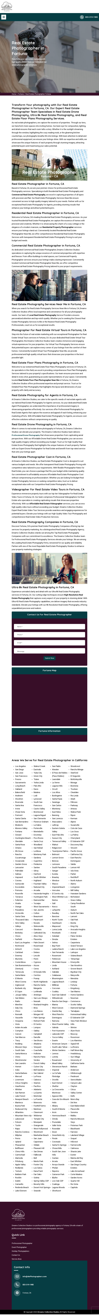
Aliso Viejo (38, 936)
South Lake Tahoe (59, 1047)
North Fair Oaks (77, 914)
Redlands (19, 1168)
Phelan (55, 1168)
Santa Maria (20, 976)
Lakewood (19, 1119)
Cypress (37, 963)
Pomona (18, 891)
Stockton (19, 799)
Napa (17, 1129)
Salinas (18, 874)
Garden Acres (76, 1178)
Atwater (55, 770)
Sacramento (20, 783)
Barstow (55, 917)
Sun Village (75, 1057)
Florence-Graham (41, 822)
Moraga (74, 783)
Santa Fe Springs (59, 1145)
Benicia (55, 861)
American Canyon (59, 1044)
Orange (18, 907)
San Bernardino (21, 822)
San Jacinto (39, 910)
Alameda (19, 1158)
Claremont (38, 1113)
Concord (19, 930)
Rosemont (56, 956)
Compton (19, 1031)
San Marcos (20, 1038)
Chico (17, 1011)
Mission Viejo (21, 1047)
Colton (36, 914)
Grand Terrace (77, 946)
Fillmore (74, 803)
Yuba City (38, 773)
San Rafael (38, 848)
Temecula (19, 972)
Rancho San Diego (60, 1002)
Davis (36, 789)
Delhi (73, 1096)
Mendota (74, 979)
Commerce (75, 1002)
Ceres (36, 969)
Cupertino (38, 861)
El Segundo (75, 776)
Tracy (17, 1041)
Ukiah (73, 799)
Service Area (16, 1260)
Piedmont (75, 1077)
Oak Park (74, 920)
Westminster (20, 1060)
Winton (74, 1028)
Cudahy (55, 992)
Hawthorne (20, 1087)
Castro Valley (39, 809)
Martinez (37, 1109)
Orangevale (38, 1126)
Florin (36, 959)
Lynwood (37, 799)
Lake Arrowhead (77, 1171)
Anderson (75, 1070)
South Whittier (40, 878)
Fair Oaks (37, 1175)
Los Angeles (20, 767)
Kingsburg (75, 989)
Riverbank (56, 933)
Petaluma (38, 865)
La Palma (74, 835)
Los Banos (38, 1011)
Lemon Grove (58, 858)
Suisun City (57, 838)
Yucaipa (37, 904)
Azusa (36, 966)
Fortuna (21, 95)
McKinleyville (76, 780)
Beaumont (38, 917)
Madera (37, 793)
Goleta (36, 1178)
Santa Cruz (38, 842)
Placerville (75, 1109)
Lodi (35, 796)
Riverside (19, 803)
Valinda (55, 1028)
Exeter (73, 1155)
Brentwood (38, 812)
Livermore (19, 1080)
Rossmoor (75, 1038)
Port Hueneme (58, 1031)
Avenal (73, 933)
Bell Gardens (39, 1070)
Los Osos (75, 832)
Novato (37, 923)
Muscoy (74, 1034)
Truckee (74, 789)
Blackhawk (75, 1129)
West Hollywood (41, 1129)
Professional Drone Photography (26, 436)
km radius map (49, 700)
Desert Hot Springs (42, 1188)
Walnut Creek (39, 767)
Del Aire (74, 1103)
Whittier (18, 1090)
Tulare (36, 780)
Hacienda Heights (41, 894)
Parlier (73, 874)
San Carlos (56, 806)
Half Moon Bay (77, 1051)
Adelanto (37, 1090)
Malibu (73, 1116)
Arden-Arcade (21, 1028)
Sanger (55, 871)
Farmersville (76, 1145)
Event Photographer (19, 1248)
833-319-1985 (88, 17)
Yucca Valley (57, 1038)
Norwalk (18, 1015)
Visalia (18, 904)
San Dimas (38, 1152)
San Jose (19, 773)
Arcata (55, 1162)
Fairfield (18, 940)
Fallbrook (37, 1155)
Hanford (37, 874)
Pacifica (37, 1087)
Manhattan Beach (41, 1136)
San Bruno (38, 1041)
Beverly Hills (39, 1185)
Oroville (55, 1080)
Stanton (37, 1083)
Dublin (18, 1181)
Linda (54, 966)
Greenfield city (58, 1136)
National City (39, 887)
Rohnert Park (39, 1021)
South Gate (20, 1051)
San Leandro (20, 1064)
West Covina (20, 982)
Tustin (18, 1126)
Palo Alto (37, 786)
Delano (37, 953)
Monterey (56, 809)
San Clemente (40, 819)
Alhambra (19, 1113)
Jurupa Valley (21, 995)
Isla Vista (74, 871)
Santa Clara (20, 917)
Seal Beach (57, 923)
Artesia (74, 809)
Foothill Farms (40, 1106)
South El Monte (58, 1109)
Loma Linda (57, 930)
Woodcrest (75, 767)
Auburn (74, 910)
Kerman (74, 819)
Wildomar (38, 1116)
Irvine (17, 809)
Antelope (37, 995)
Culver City (38, 1067)
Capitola (74, 1188)
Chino (17, 1057)
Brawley (55, 878)
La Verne (56, 783)
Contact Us (16, 1256)
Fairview (74, 1132)
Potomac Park (77, 1126)
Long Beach (20, 786)
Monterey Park (40, 855)
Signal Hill (75, 1044)
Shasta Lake (76, 1152)
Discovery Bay (77, 845)
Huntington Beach (23, 838)
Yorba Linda (39, 783)
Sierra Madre (76, 1080)
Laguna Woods (58, 1188)
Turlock (18, 1171)
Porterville (38, 829)
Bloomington (57, 979)
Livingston (75, 887)
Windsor (55, 881)
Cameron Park (58, 1175)
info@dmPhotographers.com (35, 1277)
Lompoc (37, 1028)
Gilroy (36, 871)
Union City (38, 776)
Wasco (55, 884)
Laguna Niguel (40, 816)
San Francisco (21, 776)
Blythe (55, 1178)
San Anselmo (76, 966)
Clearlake (74, 793)
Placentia (38, 940)
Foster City (38, 1165)
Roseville (19, 894)
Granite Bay (57, 1011)
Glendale (19, 842)
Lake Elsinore (21, 1191)
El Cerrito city (58, 894)
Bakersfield (20, 793)
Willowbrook (57, 998)
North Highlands (41, 982)
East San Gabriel (59, 995)
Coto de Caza (76, 829)
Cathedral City (40, 933)
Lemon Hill (75, 868)
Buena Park (20, 1106)
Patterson (56, 959)
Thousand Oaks (22, 920)
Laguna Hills (57, 786)
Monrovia (38, 1103)
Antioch (18, 949)
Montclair (38, 1096)
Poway (36, 979)
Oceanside (19, 861)
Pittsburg (19, 1162)
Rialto (17, 1002)
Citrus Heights (21, 1083)
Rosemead (38, 946)
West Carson (57, 1008)
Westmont (38, 1132)
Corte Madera (76, 1175)
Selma (55, 943)
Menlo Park (38, 1162)
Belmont (55, 855)
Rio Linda (74, 796)
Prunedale (56, 1122)
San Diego (19, 770)
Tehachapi (75, 959)
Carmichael (20, 1155)
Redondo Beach (22, 1188)
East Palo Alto (58, 835)
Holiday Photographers (20, 1252)
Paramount (38, 920)
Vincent (74, 848)
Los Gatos (38, 1168)
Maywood (56, 927)
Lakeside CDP (58, 1034)
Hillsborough (76, 1074)
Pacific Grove (76, 852)
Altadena (37, 1044)
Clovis (18, 936)
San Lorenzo (57, 819)
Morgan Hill (38, 1015)
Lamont (74, 917)
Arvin (54, 1113)
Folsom (18, 1122)
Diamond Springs (78, 1008)
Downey (18, 956)
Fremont (18, 816)
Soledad (55, 936)
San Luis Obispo (40, 998)
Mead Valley (57, 1064)
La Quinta (38, 1093)
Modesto (19, 825)
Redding (18, 1044)
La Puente (38, 1100)
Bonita (73, 923)
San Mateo (19, 998)
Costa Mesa (20, 963)
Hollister (37, 1054)
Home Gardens (77, 995)
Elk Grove (19, 852)
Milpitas (18, 1136)
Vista (17, 1025)
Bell (35, 1158)
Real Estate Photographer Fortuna (38, 95)
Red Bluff (75, 878)
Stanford (74, 773)
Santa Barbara (21, 1074)
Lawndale (56, 780)
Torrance (19, 897)
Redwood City (21, 1109)
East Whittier (76, 1162)
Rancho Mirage (77, 770)
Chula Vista (20, 812)
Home (14, 95)
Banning (55, 816)
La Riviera (75, 1047)
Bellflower (19, 1149)
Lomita (55, 1057)
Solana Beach (76, 956)
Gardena (37, 858)
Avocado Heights (78, 930)
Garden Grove (21, 865)
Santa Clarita (20, 819)
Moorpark (38, 1122)
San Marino (75, 992)
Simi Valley (20, 923)
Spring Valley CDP (41, 1181)
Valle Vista (56, 1126)
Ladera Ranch (58, 949)
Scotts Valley (76, 1005)
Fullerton (19, 900)
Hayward (19, 878)
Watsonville (39, 927)
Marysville (75, 976)
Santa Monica (21, 1054)
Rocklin (18, 1178)
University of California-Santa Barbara (77, 1063)
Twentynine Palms (60, 852)
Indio (17, 1070)
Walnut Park (76, 812)
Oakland (18, 789)
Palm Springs (39, 1018)
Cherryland (75, 838)
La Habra (37, 825)
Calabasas (56, 976)
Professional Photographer (22, 1244)
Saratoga (56, 803)
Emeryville (75, 963)
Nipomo (55, 1171)
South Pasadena (59, 868)
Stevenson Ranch (59, 1067)
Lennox (55, 1054)
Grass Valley (76, 900)
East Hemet (57, 1083)
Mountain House (59, 963)
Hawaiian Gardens (78, 894)
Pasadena (19, 910)
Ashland (55, 969)
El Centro (37, 1025)
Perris (17, 1139)
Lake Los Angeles (78, 949)
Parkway (74, 806)
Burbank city (20, 989)
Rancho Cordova (22, 1132)
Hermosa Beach (59, 1116)
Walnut (55, 845)
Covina (37, 949)
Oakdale (55, 972)
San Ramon (20, 1093)
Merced (18, 1077)
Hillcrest (74, 1142)
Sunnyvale (19, 884)
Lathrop (55, 825)
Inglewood (19, 985)
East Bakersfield (77, 1106)
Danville (37, 1038)
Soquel (74, 1139)
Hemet (18, 1067)
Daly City (19, 1008)
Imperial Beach (58, 887)
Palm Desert (39, 943)
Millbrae (55, 985)
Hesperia (19, 1021)
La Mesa (37, 852)
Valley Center (76, 1093)
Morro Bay (75, 1100)
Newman (74, 998)
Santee (37, 868)
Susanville (75, 825)
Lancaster (19, 868)
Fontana (18, 832)
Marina (55, 1005)
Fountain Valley (40, 884)
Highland (37, 881)
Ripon (73, 816)
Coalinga (55, 1185)
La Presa (37, 1077)
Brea (36, 1008)
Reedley (55, 914)
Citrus (73, 1090)
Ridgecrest (57, 848)
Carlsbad (19, 953)
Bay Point (56, 946)
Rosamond (56, 1060)
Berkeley (19, 933)
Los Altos (56, 793)
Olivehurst (56, 1191)
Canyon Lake (76, 1083)
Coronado (56, 1142)
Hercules (56, 891)
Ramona (55, 1021)
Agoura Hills (57, 1096)
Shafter (55, 1087)
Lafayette (56, 910)
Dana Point (38, 1171)
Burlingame (57, 796)
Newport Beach (22, 1100)
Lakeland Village (77, 1136)
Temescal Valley (59, 842)
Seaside (37, 1191)
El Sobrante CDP (77, 842)
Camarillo (19, 1185)
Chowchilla (57, 1149)
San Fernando (58, 953)
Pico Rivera (38, 838)
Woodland (38, 845)
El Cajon (18, 992)
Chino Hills (19, 1152)
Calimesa (75, 1149)
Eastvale (37, 770)
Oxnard (18, 835)
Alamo (73, 884)
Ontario (18, 848)
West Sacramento (41, 907)
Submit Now (49, 659)
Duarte (55, 1041)
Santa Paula (57, 799)
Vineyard (37, 1047)
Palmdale (19, 871)
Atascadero (57, 822)
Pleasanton (20, 1145)
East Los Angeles (22, 943)
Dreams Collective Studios (48, 1313)
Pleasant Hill (39, 1149)
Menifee (18, 1005)
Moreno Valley (21, 829)
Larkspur (74, 953)
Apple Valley (20, 1165)
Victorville (19, 914)
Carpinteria (75, 943)
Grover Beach (76, 969)
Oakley (36, 1031)
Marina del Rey (77, 1158)
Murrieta (18, 959)
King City (74, 927)
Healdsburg (76, 1054)
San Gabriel (38, 1074)
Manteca (19, 1103)
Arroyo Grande (58, 1165)
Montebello (38, 832)
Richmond (19, 946)
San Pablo (56, 767)
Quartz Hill (75, 1181)
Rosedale (56, 1129)
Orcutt (55, 789)
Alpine (73, 822)
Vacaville (19, 1018)
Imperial (55, 1070)
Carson (18, 1034)
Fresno (18, 780)
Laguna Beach (58, 982)
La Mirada (38, 992)
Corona (18, 881)
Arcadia (37, 891)
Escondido (19, 887)
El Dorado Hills (40, 972)
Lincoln (37, 956)
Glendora (37, 930)
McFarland (75, 897)
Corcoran (56, 989)
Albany (55, 1106)
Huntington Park (41, 897)
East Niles (56, 812)
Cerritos (37, 976)
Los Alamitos (76, 1041)
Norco (54, 907)
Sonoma (74, 1113)
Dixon (54, 1132)
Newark (37, 1002)
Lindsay (74, 982)
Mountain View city (23, 1116)
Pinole (54, 1139)
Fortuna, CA (27, 1293)
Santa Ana (19, 806)
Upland (18, 1142)
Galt (53, 904)
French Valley (39, 1064)
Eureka (55, 874)
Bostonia (74, 786)
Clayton (74, 1087)
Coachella (38, 1051)
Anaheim (19, 796)
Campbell (38, 1034)
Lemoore (56, 865)
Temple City (39, 1119)
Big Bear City (76, 972)
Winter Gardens (58, 1051)
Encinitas (38, 835)
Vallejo (18, 927)
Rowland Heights (41, 1005)
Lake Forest (20, 1096)
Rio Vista (74, 1185)
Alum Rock (75, 1031)
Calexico (37, 1080)
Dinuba (55, 940)
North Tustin (57, 920)
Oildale (36, 1145)
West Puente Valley (60, 1025)
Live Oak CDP (57, 1181)
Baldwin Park (20, 1175)
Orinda (55, 1119)
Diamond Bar (39, 900)
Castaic (55, 1158)
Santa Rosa (20, 845)
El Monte (19, 979)
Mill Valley (75, 891)
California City (76, 855)
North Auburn (76, 881)
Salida (73, 865)
